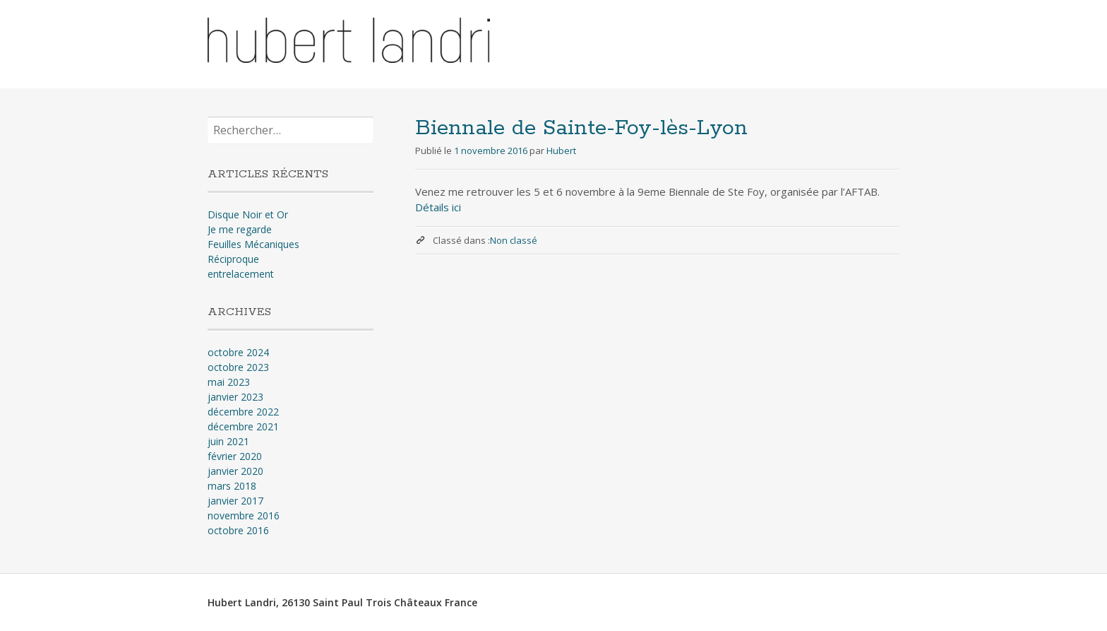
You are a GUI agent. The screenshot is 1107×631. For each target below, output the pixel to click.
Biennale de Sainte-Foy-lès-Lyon (581, 128)
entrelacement (241, 274)
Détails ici (438, 207)
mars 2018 (232, 486)
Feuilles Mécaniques (253, 244)
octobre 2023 (238, 367)
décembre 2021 (243, 426)
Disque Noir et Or (248, 214)
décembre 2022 (243, 411)
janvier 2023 (235, 396)
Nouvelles (804, 41)
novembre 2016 (244, 515)
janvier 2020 (235, 471)
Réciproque (233, 259)
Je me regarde (240, 229)
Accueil (656, 41)
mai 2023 (229, 382)
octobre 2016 (238, 530)
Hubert (561, 150)
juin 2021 (228, 441)
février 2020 (235, 456)
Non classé (513, 240)
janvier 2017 (235, 500)
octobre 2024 (238, 352)
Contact (870, 41)
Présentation (727, 41)
